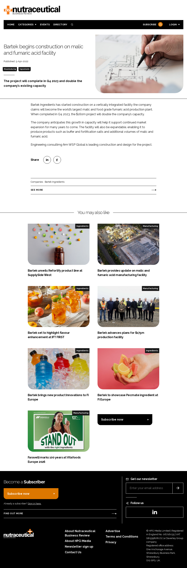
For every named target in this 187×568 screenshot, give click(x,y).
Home (10, 24)
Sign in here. (34, 503)
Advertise (113, 531)
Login (173, 24)
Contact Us (73, 552)
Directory (60, 24)
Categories (25, 24)
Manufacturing (10, 69)
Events (45, 24)
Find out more (13, 513)
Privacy (111, 542)
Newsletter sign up (79, 546)
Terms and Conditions (122, 536)
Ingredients (24, 69)
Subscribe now (112, 419)
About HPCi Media (78, 541)
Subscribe (152, 24)
